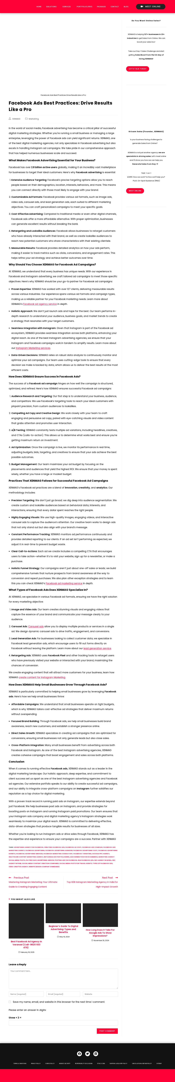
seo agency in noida (102, 860)
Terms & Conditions (19, 1063)
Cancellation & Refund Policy (142, 1063)
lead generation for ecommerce (84, 857)
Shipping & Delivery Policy (118, 1063)
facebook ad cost (73, 847)
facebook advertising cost (85, 850)
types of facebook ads (102, 863)
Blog (126, 6)
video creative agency (18, 867)
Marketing (34, 119)
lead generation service (97, 648)
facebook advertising (35, 850)
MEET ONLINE (135, 191)
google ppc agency (100, 854)
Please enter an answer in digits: (27, 1010)
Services (67, 6)
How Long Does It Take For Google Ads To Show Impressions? (100, 932)
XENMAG (16, 119)
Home (39, 6)
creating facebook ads (54, 847)
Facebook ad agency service (40, 304)
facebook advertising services (29, 854)
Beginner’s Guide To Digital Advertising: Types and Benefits (63, 929)
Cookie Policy (49, 1063)
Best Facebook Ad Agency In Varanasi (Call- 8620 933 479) (26, 944)
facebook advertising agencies (59, 850)
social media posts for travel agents (75, 863)
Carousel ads (36, 626)
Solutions (51, 6)
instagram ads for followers (56, 857)
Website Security (64, 1063)
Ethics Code (101, 1063)
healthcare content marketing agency (26, 857)
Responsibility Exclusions (84, 1063)
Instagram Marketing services (33, 348)
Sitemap (159, 1063)
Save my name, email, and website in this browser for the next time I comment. (59, 1002)
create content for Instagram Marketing (42, 677)
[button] (52, 6)
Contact (115, 6)
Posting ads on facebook (66, 860)
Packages (101, 6)
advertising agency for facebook (28, 847)
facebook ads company (92, 847)
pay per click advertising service (40, 860)
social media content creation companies (40, 863)
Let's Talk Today (137, 69)
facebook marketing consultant (58, 854)
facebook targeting (82, 854)
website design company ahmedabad (44, 867)
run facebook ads (85, 860)
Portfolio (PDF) (84, 6)
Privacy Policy (36, 1063)
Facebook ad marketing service (64, 583)
